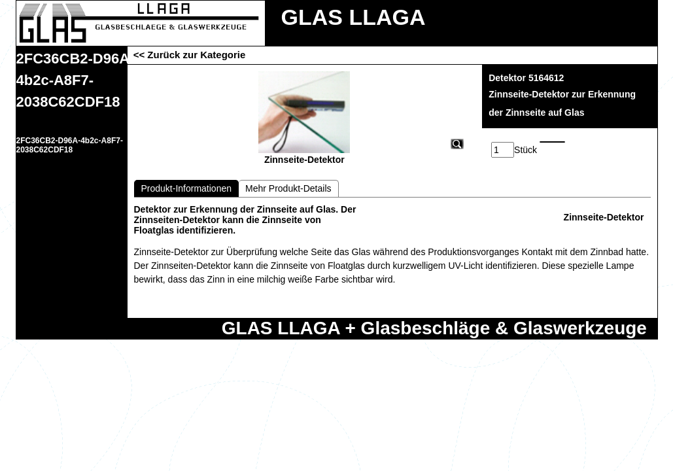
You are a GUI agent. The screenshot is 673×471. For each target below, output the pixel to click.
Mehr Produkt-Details (288, 188)
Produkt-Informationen (186, 188)
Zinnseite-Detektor (604, 217)
